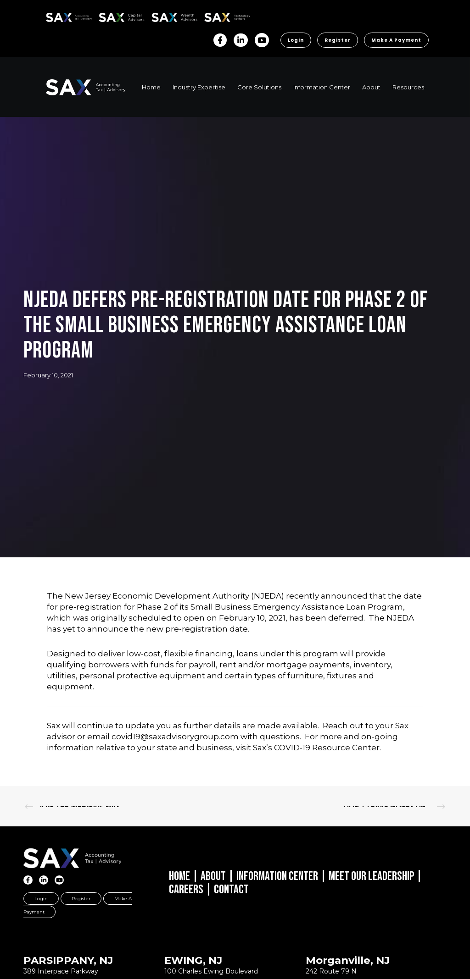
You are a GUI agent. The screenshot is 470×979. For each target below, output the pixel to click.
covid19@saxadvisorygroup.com (175, 736)
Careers (186, 889)
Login (296, 40)
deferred (346, 617)
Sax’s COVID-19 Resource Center (316, 747)
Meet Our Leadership (371, 876)
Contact (231, 889)
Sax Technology (221, 17)
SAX (51, 16)
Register (338, 40)
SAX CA (108, 16)
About (213, 876)
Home (179, 876)
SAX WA (162, 16)
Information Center (277, 876)
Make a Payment (396, 40)
